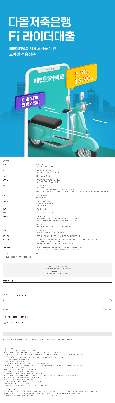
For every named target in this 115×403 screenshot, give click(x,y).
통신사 (4, 300)
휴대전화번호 (6, 309)
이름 (4, 287)
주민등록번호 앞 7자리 (9, 294)
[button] (111, 300)
